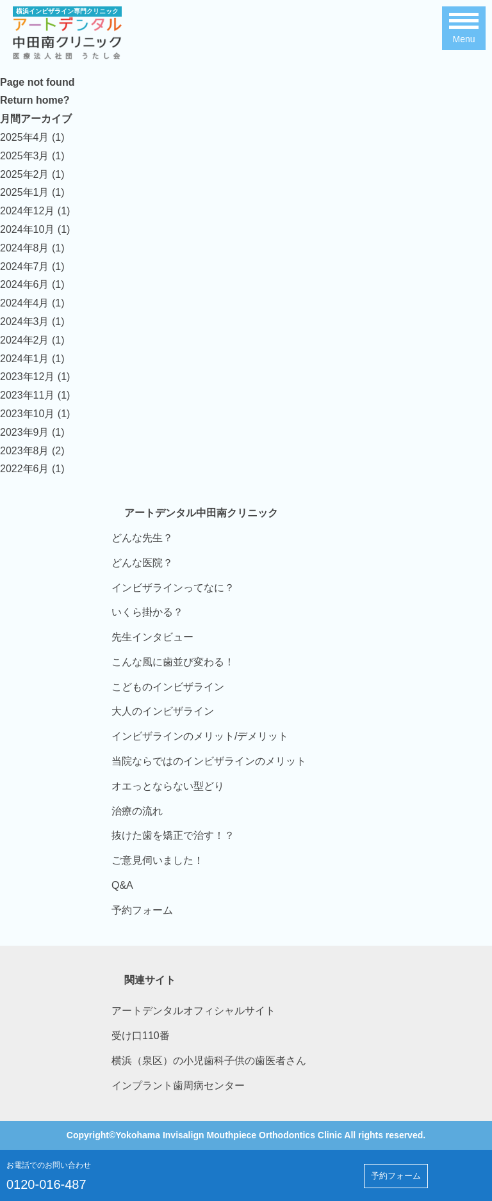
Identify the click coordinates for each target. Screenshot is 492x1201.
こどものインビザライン (167, 686)
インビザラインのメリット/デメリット (199, 736)
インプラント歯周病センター (178, 1085)
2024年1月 (24, 358)
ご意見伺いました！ (157, 860)
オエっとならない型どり (167, 786)
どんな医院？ (142, 562)
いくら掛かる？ (147, 612)
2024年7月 (24, 266)
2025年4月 (24, 137)
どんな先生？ (142, 537)
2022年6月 (24, 468)
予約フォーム (142, 910)
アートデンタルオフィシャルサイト (193, 1010)
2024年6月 (24, 284)
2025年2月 (24, 174)
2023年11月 (27, 395)
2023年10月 (27, 413)
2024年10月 (27, 229)
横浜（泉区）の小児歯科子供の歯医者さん (208, 1060)
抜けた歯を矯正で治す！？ (172, 835)
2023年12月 (27, 376)
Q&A (122, 885)
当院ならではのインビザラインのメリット (208, 761)
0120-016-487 (46, 1184)
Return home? (34, 100)
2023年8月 (24, 450)
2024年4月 (24, 303)
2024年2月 (24, 340)
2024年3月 (24, 321)
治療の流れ (137, 811)
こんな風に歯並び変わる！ (172, 661)
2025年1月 (24, 192)
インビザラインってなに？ (172, 587)
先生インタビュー (152, 637)
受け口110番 (140, 1035)
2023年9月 (24, 432)
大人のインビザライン (162, 711)
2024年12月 (27, 210)
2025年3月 (24, 155)
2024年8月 (24, 248)
